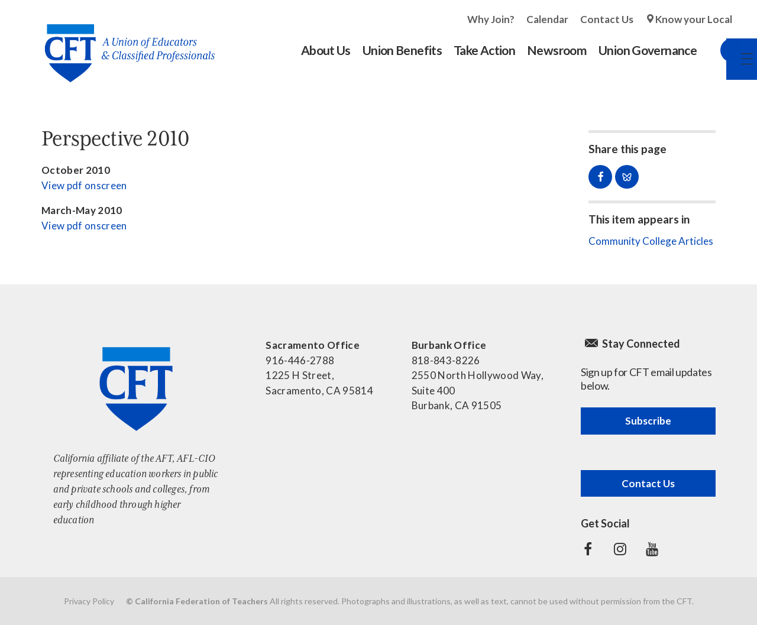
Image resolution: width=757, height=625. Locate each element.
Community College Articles (650, 241)
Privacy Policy (89, 601)
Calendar (547, 19)
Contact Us (606, 19)
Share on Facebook (600, 177)
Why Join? (491, 19)
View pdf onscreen (84, 185)
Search (720, 50)
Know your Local (693, 19)
